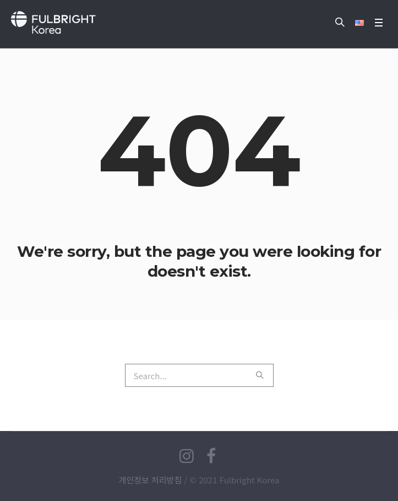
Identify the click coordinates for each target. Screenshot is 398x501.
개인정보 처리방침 (150, 480)
